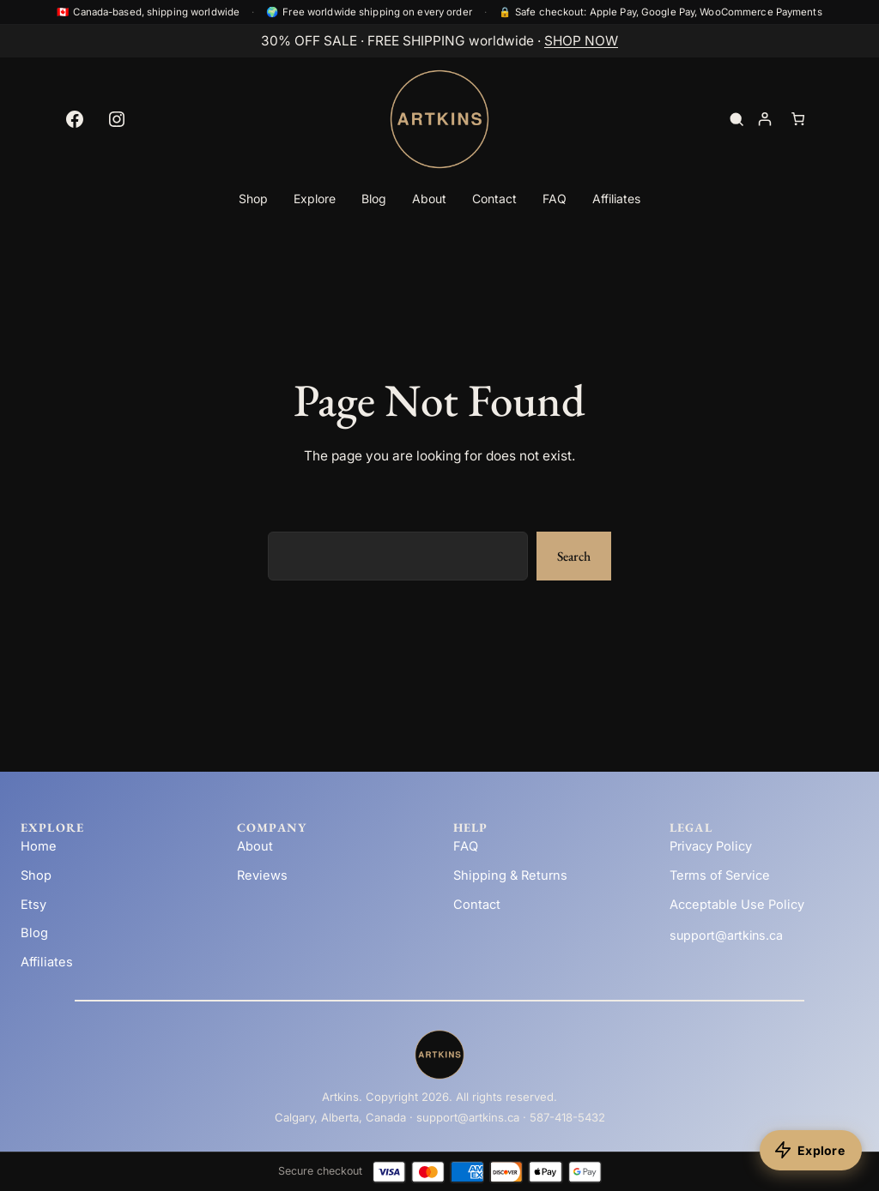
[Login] (765, 119)
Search (574, 556)
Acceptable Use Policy (737, 904)
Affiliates (47, 962)
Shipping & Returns (510, 875)
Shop (36, 875)
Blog (34, 933)
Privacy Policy (711, 846)
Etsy (33, 904)
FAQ (465, 846)
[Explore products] (811, 1150)
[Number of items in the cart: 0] (798, 119)
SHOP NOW (581, 41)
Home (39, 846)
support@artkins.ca (726, 935)
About (255, 846)
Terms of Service (720, 875)
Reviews (262, 875)
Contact (476, 904)
